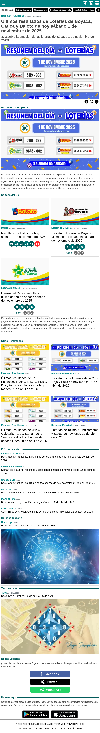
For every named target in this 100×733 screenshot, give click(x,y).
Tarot (4, 593)
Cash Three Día (9, 508)
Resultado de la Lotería (52, 728)
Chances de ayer (40, 10)
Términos (59, 724)
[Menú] (3, 3)
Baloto (4, 228)
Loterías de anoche (23, 10)
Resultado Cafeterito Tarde (84, 10)
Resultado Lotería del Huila (60, 10)
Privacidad (72, 724)
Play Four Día (8, 499)
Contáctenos (74, 728)
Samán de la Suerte (11, 467)
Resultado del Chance (40, 724)
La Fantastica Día (10, 453)
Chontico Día (8, 480)
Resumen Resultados (12, 16)
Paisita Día (7, 489)
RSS (82, 724)
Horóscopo (7, 522)
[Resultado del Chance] (28, 3)
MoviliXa (32, 728)
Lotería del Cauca (10, 288)
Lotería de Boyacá (61, 228)
